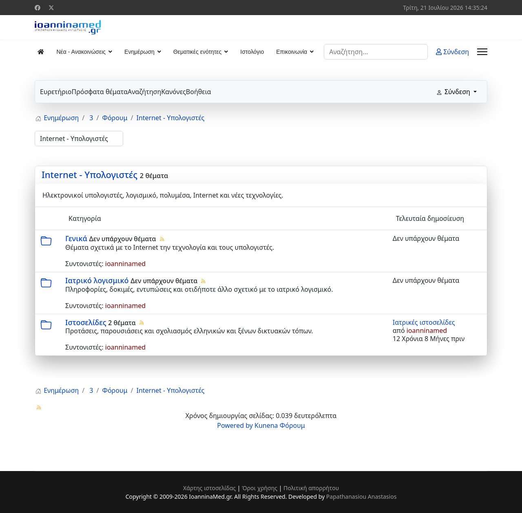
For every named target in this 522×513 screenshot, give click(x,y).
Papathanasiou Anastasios (361, 496)
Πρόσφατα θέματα (99, 91)
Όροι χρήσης (259, 488)
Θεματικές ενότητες (197, 51)
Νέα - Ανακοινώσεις (81, 51)
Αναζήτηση (144, 91)
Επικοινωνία (291, 51)
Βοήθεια (198, 91)
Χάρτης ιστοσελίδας (209, 488)
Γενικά (76, 238)
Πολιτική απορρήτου (311, 488)
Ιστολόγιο (252, 51)
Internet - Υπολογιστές (89, 174)
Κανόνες (173, 91)
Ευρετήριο (55, 91)
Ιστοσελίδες (85, 322)
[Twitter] (51, 7)
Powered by (235, 425)
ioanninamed (125, 263)
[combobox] (376, 51)
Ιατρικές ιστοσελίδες (424, 322)
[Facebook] (37, 7)
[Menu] (482, 52)
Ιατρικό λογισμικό (96, 280)
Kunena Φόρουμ (279, 425)
